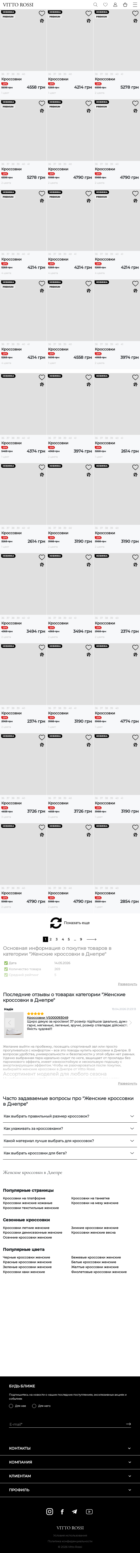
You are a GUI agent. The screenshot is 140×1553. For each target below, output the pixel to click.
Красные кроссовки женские (27, 1351)
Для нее (20, 1406)
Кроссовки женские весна (93, 1322)
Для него (44, 1406)
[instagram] (49, 1511)
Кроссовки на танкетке (90, 1287)
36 (2, 74)
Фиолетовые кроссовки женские (99, 1361)
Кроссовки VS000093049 (47, 1107)
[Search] (95, 5)
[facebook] (62, 1512)
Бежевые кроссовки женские (96, 1346)
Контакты (70, 1448)
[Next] (130, 1112)
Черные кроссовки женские (26, 1346)
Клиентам (70, 1476)
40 (23, 74)
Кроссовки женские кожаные (27, 1292)
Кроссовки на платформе (24, 1287)
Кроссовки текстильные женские (31, 1297)
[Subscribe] (127, 1424)
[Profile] (115, 5)
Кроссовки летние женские (26, 1317)
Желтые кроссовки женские (95, 1356)
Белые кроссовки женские (93, 1351)
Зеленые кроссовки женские (27, 1356)
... (75, 1028)
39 (18, 74)
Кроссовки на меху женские (94, 1292)
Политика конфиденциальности (70, 1541)
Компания (70, 1462)
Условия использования (70, 1535)
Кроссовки (11, 79)
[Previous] (10, 1112)
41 (122, 74)
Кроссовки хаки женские (24, 1361)
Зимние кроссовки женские (94, 1317)
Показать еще (77, 1012)
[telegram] (74, 1511)
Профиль (70, 1490)
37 (8, 74)
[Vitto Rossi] (18, 4)
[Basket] (125, 5)
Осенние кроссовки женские (27, 1327)
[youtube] (89, 1511)
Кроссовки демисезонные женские (32, 1322)
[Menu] (135, 5)
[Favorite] (105, 5)
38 (12, 74)
